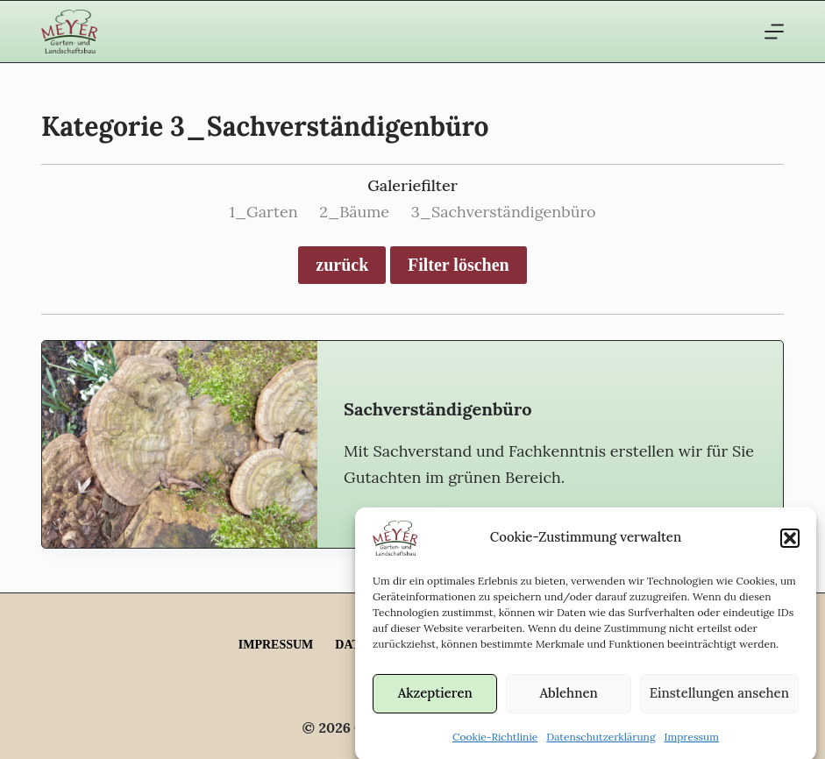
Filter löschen (458, 264)
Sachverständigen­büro (437, 409)
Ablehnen (568, 699)
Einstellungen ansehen (719, 699)
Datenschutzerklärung (600, 741)
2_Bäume (354, 212)
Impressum (692, 741)
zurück (342, 264)
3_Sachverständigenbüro (503, 212)
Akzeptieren (435, 699)
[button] (790, 543)
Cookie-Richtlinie (494, 741)
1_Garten (263, 212)
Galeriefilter (412, 185)
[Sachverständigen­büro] (179, 444)
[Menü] (774, 31)
